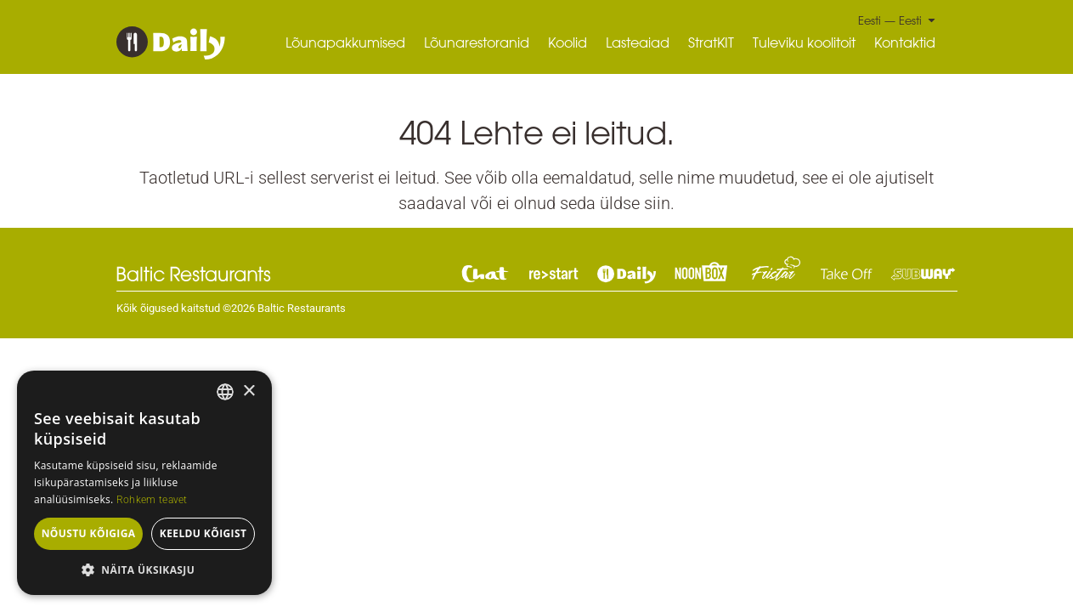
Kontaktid (904, 42)
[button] (144, 569)
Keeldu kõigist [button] (203, 533)
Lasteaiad (637, 42)
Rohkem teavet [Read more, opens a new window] (152, 500)
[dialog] (144, 483)
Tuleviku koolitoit (804, 42)
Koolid (567, 42)
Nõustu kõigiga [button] (89, 533)
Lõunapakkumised (345, 42)
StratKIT (711, 42)
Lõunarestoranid (476, 42)
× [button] (248, 391)
